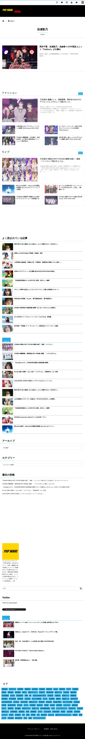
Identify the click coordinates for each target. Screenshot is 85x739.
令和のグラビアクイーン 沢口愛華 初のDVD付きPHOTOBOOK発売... (34, 271)
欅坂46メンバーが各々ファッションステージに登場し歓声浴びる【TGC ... (37, 622)
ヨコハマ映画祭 (36, 698)
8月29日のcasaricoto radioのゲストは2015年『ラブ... (30, 417)
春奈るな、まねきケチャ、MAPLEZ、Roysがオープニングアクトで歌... (36, 632)
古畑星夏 (51, 698)
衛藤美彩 (73, 695)
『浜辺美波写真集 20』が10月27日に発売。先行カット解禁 (31, 280)
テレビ (26, 705)
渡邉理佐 (21, 711)
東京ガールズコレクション (63, 714)
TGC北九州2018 (7, 702)
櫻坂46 (58, 698)
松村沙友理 (56, 711)
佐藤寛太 (27, 689)
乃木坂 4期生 (57, 702)
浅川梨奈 (50, 695)
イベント (4, 714)
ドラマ (40, 711)
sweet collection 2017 (39, 695)
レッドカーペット (62, 708)
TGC (25, 718)
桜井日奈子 (74, 698)
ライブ (4, 718)
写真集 (33, 714)
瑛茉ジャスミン (32, 692)
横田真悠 (73, 692)
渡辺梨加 (17, 692)
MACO (24, 692)
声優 (26, 695)
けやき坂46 (47, 711)
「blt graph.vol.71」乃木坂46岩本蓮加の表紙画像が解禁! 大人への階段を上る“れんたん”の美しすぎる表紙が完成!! (36, 487)
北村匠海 (62, 689)
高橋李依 (4, 689)
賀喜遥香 (74, 705)
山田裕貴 (76, 702)
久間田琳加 (14, 711)
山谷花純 (34, 689)
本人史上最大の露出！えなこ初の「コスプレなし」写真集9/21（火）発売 (36, 371)
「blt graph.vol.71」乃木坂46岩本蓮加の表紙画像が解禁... (31, 362)
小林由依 (41, 689)
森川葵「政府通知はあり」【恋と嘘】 (26, 660)
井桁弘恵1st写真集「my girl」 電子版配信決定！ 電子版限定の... (33, 298)
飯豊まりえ (5, 711)
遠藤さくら (65, 698)
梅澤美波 (10, 708)
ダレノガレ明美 (67, 702)
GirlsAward (18, 718)
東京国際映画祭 (45, 708)
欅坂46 (75, 714)
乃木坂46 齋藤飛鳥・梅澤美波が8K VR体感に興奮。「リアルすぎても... (35, 353)
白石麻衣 (17, 714)
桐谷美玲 (41, 702)
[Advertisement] (42, 80)
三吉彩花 (79, 708)
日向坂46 (77, 711)
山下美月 (16, 702)
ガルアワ (51, 714)
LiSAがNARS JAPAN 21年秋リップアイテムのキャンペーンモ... (33, 381)
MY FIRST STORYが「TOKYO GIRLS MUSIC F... (30, 651)
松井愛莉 (20, 689)
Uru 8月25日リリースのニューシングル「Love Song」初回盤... (33, 317)
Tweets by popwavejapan (9, 603)
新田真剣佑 (50, 692)
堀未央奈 (39, 705)
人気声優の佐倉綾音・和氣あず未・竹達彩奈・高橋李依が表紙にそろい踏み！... (38, 262)
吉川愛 (4, 705)
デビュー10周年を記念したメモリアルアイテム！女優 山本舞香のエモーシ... (37, 289)
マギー (69, 689)
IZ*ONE (19, 705)
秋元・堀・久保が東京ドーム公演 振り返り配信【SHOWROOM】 (34, 641)
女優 (80, 714)
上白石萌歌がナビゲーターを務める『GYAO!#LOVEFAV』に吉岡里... (35, 399)
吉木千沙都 (24, 702)
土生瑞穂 (69, 711)
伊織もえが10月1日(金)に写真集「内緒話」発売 (28, 253)
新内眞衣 (10, 692)
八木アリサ (12, 689)
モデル (4, 708)
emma (55, 689)
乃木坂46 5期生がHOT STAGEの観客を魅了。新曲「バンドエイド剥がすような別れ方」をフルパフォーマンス (35, 480)
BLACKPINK (11, 705)
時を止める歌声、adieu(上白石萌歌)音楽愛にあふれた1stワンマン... (34, 426)
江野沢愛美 (5, 695)
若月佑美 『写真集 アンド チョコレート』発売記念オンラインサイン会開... (36, 326)
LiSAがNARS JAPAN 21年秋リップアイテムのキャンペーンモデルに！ (23, 493)
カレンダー (67, 705)
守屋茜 (46, 705)
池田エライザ (33, 702)
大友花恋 (66, 692)
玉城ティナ (35, 708)
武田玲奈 (49, 689)
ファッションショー (39, 718)
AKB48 (52, 705)
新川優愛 (17, 708)
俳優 (27, 711)
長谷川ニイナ (26, 708)
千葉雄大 (57, 695)
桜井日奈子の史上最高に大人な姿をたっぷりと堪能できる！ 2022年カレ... (36, 244)
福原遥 (4, 692)
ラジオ (45, 698)
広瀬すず (41, 692)
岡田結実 (20, 698)
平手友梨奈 (12, 698)
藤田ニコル (58, 692)
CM (38, 714)
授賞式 (63, 711)
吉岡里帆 (59, 705)
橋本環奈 (4, 698)
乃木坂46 (10, 718)
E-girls (12, 695)
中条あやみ (72, 708)
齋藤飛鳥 (33, 711)
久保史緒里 (19, 695)
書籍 (30, 718)
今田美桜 (32, 705)
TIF (23, 714)
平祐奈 (11, 714)
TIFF (53, 708)
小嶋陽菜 (75, 689)
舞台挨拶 (43, 714)
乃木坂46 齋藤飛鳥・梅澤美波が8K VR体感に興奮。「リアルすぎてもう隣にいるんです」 (29, 484)
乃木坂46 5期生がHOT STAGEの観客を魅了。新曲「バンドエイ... (33, 344)
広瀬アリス (65, 695)
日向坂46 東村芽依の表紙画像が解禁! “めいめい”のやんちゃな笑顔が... (35, 308)
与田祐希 (48, 702)
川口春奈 (27, 698)
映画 (28, 714)
